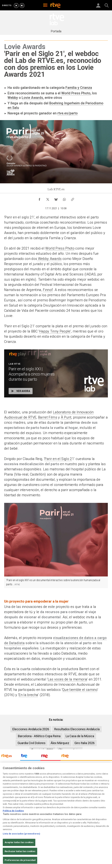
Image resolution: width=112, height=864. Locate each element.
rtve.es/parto (67, 113)
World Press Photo (75, 93)
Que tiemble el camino (79, 690)
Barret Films (47, 417)
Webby (13, 98)
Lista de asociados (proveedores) (21, 846)
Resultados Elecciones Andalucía (77, 729)
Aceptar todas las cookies (19, 854)
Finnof (48, 290)
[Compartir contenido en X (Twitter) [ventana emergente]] (48, 198)
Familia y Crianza (78, 88)
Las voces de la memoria (67, 679)
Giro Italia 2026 (84, 743)
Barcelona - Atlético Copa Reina (39, 736)
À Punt (66, 417)
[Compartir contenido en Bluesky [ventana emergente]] (56, 198)
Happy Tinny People (54, 331)
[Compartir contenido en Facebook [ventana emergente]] (39, 198)
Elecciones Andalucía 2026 (30, 729)
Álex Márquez (60, 743)
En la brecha (28, 695)
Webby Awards (49, 259)
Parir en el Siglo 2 (58, 459)
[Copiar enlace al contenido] (72, 198)
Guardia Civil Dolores (31, 743)
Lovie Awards (32, 98)
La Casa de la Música (80, 736)
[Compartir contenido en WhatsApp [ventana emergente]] (64, 198)
